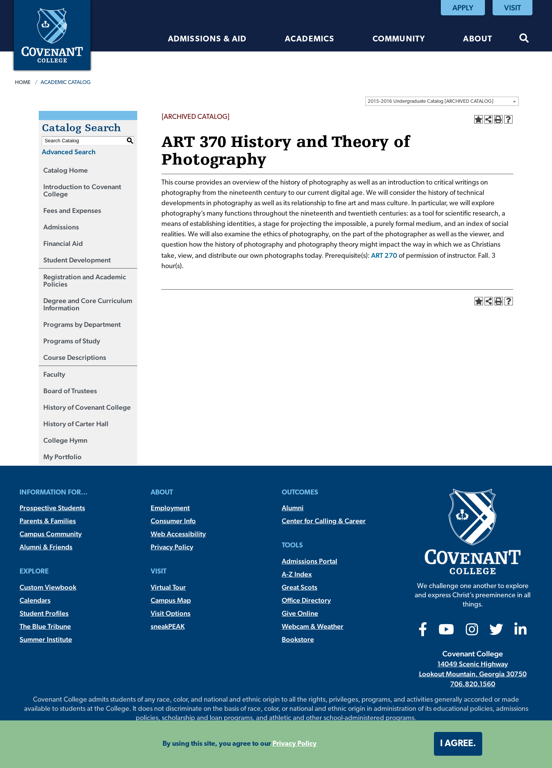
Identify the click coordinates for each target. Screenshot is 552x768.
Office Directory (306, 600)
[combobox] (442, 101)
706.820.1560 (472, 684)
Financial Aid (63, 243)
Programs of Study (71, 341)
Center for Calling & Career (324, 521)
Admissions (61, 227)
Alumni (293, 508)
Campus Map (171, 600)
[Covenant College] (52, 34)
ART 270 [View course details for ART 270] (384, 255)
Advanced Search (68, 152)
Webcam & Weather (312, 626)
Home (23, 82)
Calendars (35, 600)
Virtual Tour (168, 587)
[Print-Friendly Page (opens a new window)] (498, 119)
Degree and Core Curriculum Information (87, 304)
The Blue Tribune (45, 626)
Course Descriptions (74, 357)
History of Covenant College (87, 407)
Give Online (300, 613)
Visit (512, 7)
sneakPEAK (168, 626)
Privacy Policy (172, 547)
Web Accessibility (178, 534)
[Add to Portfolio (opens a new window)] (478, 119)
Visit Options (171, 613)
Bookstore (298, 639)
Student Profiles (44, 613)
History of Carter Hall (75, 424)
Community (399, 39)
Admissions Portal (309, 561)
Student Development (77, 260)
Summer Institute (46, 639)
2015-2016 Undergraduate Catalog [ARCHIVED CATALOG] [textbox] (430, 101)
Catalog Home (65, 170)
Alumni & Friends (46, 547)
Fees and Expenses (72, 210)
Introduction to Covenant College (82, 190)
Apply (462, 7)
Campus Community (51, 534)
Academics (310, 39)
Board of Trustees (70, 391)
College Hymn (65, 440)
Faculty (54, 374)
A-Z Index (297, 574)
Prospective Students (52, 508)
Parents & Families (48, 521)
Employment (170, 508)
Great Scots (299, 587)
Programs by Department (82, 324)
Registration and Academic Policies (84, 280)
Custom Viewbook (48, 587)
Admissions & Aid (207, 39)
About (477, 39)
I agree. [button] (458, 743)
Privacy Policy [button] (295, 744)
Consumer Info (173, 521)
